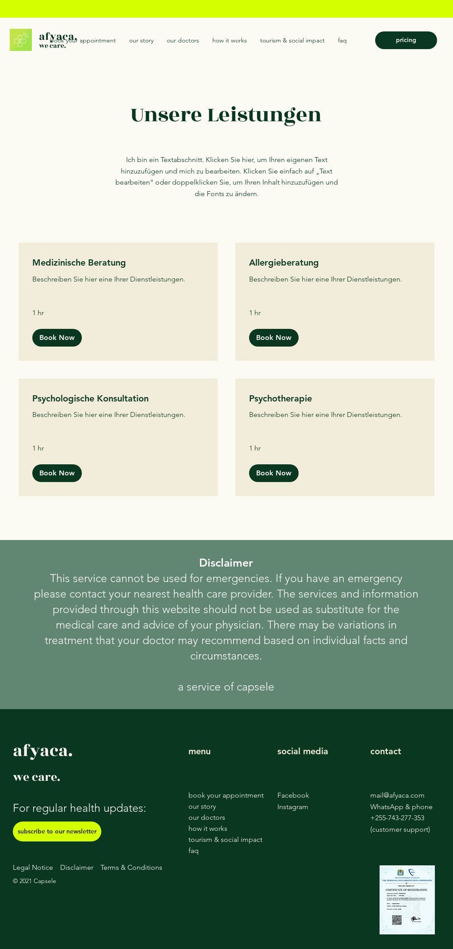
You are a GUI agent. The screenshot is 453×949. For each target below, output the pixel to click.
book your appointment (226, 795)
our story (202, 806)
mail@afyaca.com (397, 795)
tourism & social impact (225, 839)
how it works (207, 828)
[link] (118, 263)
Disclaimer (76, 867)
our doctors (206, 817)
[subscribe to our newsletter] (57, 831)
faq (193, 850)
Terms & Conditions (131, 867)
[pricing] (406, 40)
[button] (57, 338)
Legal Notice (33, 867)
